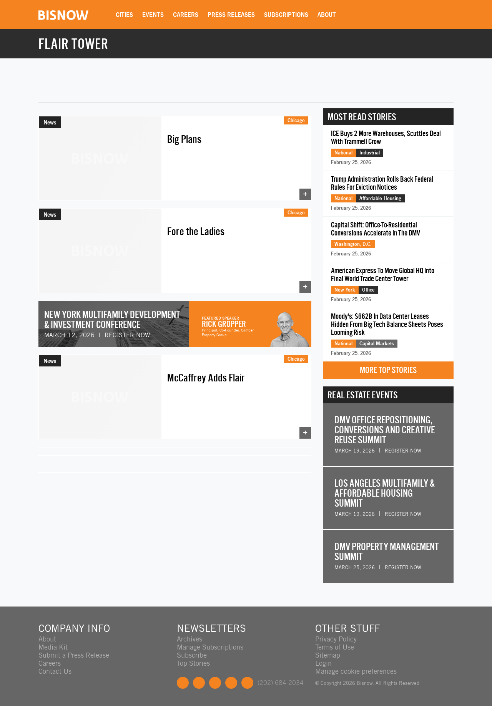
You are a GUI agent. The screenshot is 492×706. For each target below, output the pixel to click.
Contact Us (54, 671)
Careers (185, 14)
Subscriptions (286, 14)
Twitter (199, 683)
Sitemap (327, 655)
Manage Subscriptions (210, 647)
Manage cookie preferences (356, 671)
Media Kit (53, 647)
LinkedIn (215, 683)
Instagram (231, 683)
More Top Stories (388, 370)
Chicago (296, 120)
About (326, 14)
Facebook (183, 683)
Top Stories (193, 663)
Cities (124, 14)
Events (153, 14)
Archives (189, 639)
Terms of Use (334, 647)
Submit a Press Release (73, 655)
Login (323, 663)
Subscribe (192, 655)
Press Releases (231, 14)
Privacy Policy (336, 639)
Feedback (247, 683)
